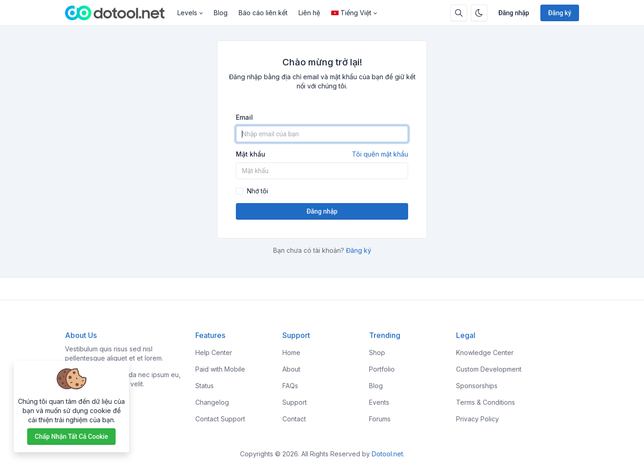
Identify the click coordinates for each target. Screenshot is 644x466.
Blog (221, 13)
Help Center (213, 352)
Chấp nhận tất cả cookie (71, 436)
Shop (377, 352)
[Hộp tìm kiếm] (459, 13)
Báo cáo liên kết (263, 13)
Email (244, 117)
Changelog (212, 402)
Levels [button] (187, 13)
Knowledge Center (485, 352)
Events (379, 402)
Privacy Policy (477, 419)
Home (291, 352)
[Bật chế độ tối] (479, 13)
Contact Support (220, 419)
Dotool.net (387, 454)
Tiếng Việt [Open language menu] (351, 13)
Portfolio (382, 369)
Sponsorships (477, 386)
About (291, 369)
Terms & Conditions (485, 402)
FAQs (290, 386)
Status (204, 386)
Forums (380, 419)
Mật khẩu (322, 154)
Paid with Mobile (220, 369)
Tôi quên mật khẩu (380, 154)
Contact (294, 419)
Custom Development (488, 369)
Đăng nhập (513, 13)
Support (294, 402)
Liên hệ (309, 13)
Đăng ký (559, 13)
